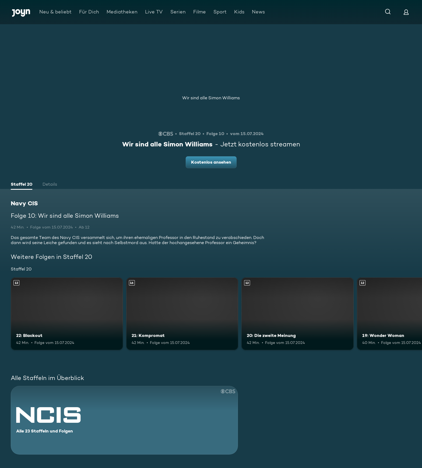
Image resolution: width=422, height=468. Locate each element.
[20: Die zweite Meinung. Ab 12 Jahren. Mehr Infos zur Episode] (297, 313)
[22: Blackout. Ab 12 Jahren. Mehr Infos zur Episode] (67, 313)
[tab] (21, 185)
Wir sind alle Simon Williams (211, 97)
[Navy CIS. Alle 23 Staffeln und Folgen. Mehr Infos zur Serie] (124, 420)
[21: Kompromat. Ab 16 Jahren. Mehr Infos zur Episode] (182, 313)
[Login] (406, 12)
